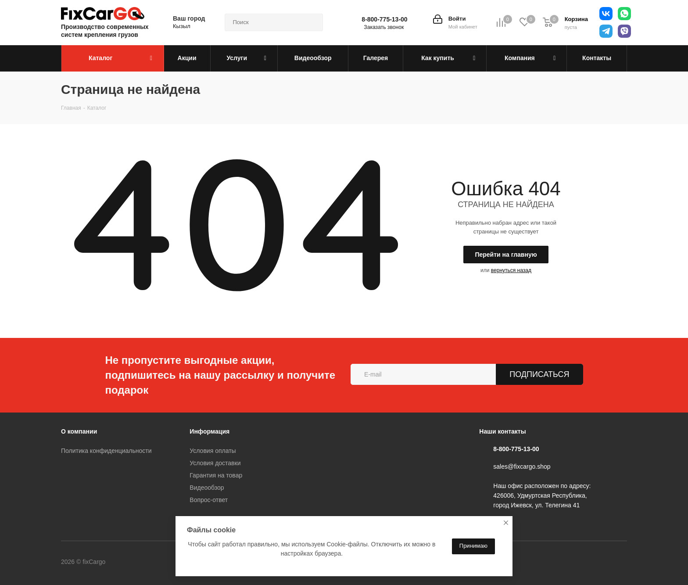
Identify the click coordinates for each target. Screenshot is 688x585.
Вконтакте (141, 562)
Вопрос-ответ (209, 499)
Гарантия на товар (216, 475)
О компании (79, 431)
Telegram (163, 562)
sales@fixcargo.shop (521, 466)
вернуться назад (511, 270)
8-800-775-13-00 (384, 19)
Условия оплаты (213, 450)
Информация (209, 431)
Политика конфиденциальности (106, 450)
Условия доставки (215, 463)
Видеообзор (207, 487)
